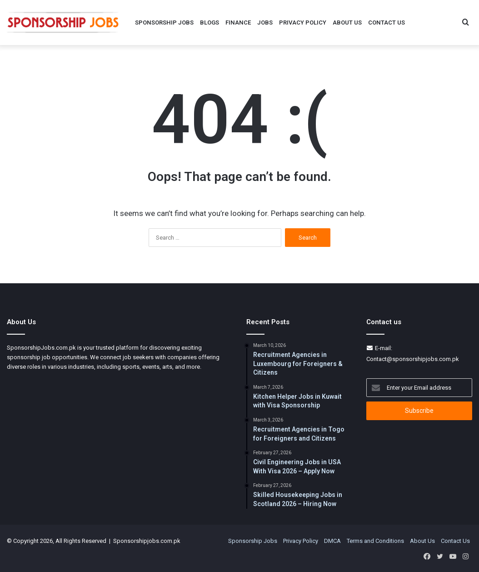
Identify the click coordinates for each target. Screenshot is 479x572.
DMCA (332, 540)
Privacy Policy (302, 22)
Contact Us (386, 22)
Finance (238, 22)
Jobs (265, 22)
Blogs (209, 22)
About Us (347, 22)
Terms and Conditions (375, 540)
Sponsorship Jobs (164, 22)
